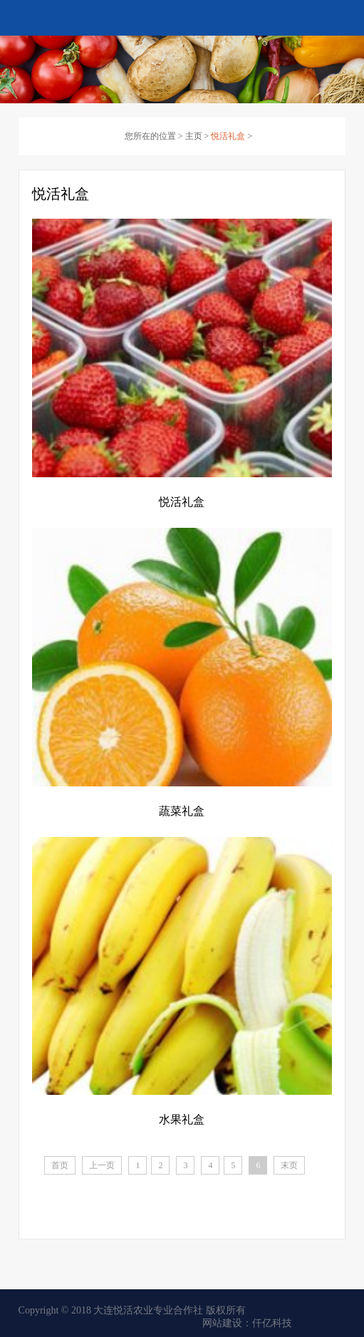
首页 (59, 1165)
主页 (193, 136)
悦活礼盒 (228, 136)
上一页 (102, 1165)
